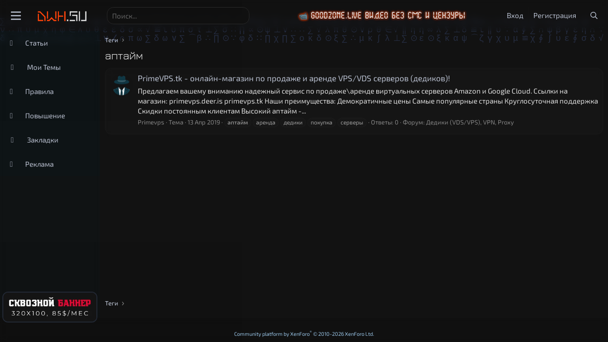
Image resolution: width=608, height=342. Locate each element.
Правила (39, 91)
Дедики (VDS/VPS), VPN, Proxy (470, 122)
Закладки (42, 139)
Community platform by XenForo (304, 334)
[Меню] (16, 15)
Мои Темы (44, 67)
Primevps (151, 122)
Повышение (45, 115)
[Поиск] (178, 15)
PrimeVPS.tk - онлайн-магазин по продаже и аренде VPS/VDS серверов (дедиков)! (294, 78)
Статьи (36, 42)
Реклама (39, 164)
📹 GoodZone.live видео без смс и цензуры (395, 15)
